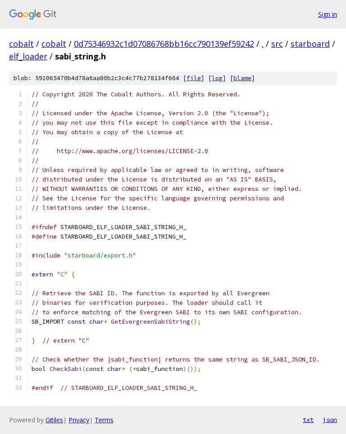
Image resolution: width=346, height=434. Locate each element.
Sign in (327, 14)
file (194, 78)
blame (242, 78)
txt (308, 420)
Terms (104, 420)
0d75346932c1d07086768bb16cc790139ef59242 (164, 43)
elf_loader (28, 56)
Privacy (78, 420)
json (330, 420)
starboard (310, 43)
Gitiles (54, 420)
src (277, 43)
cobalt (21, 43)
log (217, 78)
